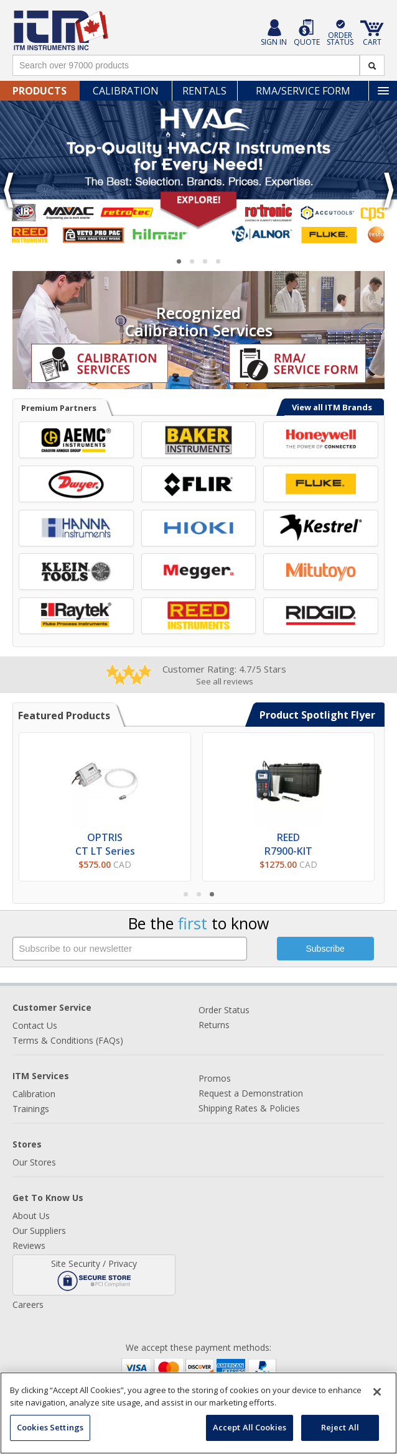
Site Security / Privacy (94, 1275)
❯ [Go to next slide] (388, 191)
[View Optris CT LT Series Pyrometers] (105, 779)
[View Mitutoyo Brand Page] (320, 571)
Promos (214, 1078)
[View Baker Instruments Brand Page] (198, 439)
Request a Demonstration (250, 1093)
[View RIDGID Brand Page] (320, 615)
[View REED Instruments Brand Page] (198, 615)
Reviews (28, 1245)
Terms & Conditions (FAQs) (67, 1040)
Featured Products (64, 715)
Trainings (30, 1109)
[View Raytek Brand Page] (76, 615)
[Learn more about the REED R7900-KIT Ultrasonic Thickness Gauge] (288, 779)
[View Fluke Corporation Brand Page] (320, 484)
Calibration (126, 91)
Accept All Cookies (249, 1427)
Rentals (204, 91)
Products (39, 91)
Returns (214, 1025)
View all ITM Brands (332, 407)
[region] (198, 1413)
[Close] (377, 1392)
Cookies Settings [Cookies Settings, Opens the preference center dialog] (50, 1427)
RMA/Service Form (303, 91)
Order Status (224, 1010)
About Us (31, 1216)
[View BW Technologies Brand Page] (320, 439)
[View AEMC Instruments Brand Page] (76, 439)
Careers (28, 1304)
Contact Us (34, 1025)
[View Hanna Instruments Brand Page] (76, 528)
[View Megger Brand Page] (198, 571)
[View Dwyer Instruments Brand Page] (76, 484)
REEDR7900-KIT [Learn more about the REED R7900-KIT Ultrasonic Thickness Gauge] (288, 844)
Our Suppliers (39, 1230)
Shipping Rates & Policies (249, 1108)
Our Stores (34, 1162)
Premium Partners (58, 407)
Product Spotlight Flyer (317, 715)
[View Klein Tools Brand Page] (76, 571)
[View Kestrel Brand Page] (320, 528)
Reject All (340, 1427)
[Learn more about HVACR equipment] (198, 174)
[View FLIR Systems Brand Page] (198, 484)
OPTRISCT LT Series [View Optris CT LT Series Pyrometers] (105, 844)
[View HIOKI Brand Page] (198, 528)
